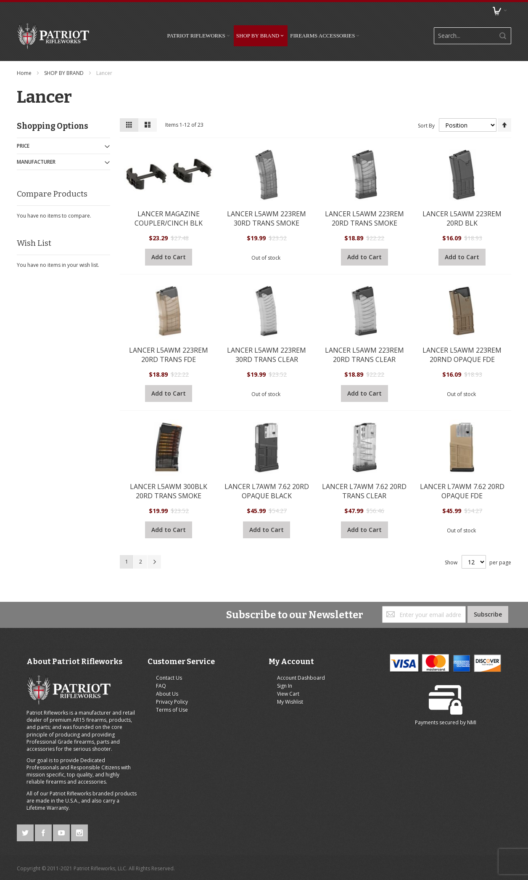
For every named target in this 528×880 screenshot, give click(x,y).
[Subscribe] (487, 614)
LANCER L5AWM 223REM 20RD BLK (462, 218)
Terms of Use (172, 709)
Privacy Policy (172, 701)
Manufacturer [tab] (36, 161)
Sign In (284, 685)
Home (25, 73)
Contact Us (169, 677)
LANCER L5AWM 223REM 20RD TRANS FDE (168, 355)
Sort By (426, 125)
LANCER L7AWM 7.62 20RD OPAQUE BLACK (266, 491)
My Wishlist (290, 701)
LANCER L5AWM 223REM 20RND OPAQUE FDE (462, 355)
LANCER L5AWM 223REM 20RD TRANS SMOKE (364, 218)
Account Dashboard (301, 677)
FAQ (161, 685)
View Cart (288, 693)
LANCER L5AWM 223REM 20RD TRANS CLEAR (364, 355)
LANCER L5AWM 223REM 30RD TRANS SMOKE (266, 218)
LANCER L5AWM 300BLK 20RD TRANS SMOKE (168, 491)
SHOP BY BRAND (64, 73)
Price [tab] (23, 145)
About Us (167, 693)
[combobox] (472, 35)
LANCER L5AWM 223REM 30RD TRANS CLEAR (266, 355)
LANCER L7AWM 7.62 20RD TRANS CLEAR (364, 491)
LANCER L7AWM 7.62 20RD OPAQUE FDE (462, 491)
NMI (471, 722)
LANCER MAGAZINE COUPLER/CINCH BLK (169, 218)
